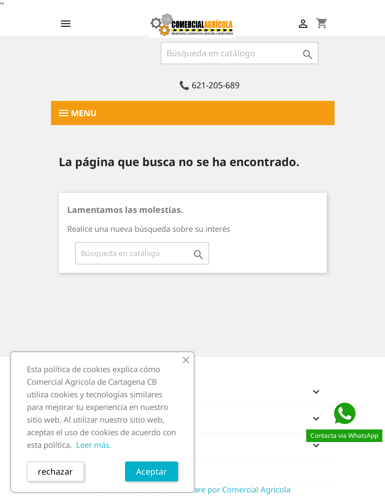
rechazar (55, 471)
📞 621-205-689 (209, 85)
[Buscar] (239, 53)
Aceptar (151, 471)
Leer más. (93, 444)
